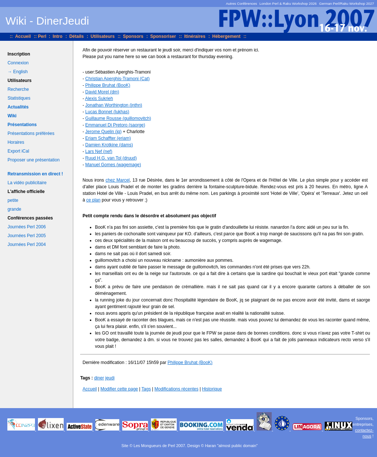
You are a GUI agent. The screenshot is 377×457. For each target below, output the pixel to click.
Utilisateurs (102, 36)
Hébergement (226, 36)
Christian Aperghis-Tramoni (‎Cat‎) (117, 78)
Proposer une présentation (33, 160)
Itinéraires (194, 36)
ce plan (93, 200)
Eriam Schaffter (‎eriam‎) (108, 138)
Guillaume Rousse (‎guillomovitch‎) (118, 118)
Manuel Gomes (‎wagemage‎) (113, 164)
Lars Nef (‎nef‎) (98, 151)
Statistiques (18, 98)
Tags (146, 389)
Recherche (18, 89)
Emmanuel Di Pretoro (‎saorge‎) (115, 125)
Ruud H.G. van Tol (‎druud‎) (111, 158)
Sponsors (133, 36)
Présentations (21, 124)
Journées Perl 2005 (26, 235)
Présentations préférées (30, 133)
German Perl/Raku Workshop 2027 (346, 3)
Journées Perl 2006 (26, 226)
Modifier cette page (119, 389)
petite (12, 200)
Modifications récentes (176, 389)
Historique (212, 389)
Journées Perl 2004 (26, 244)
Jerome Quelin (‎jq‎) (103, 131)
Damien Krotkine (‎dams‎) (109, 144)
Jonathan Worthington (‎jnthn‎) (113, 105)
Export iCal (18, 151)
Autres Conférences (241, 3)
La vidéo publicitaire (26, 182)
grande (14, 209)
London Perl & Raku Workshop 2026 (288, 3)
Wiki (12, 115)
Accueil (23, 36)
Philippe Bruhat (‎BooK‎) (107, 85)
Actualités (17, 107)
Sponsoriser (163, 36)
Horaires (15, 142)
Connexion (17, 62)
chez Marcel (118, 180)
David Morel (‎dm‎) (102, 91)
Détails (76, 36)
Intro (58, 36)
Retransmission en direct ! (35, 173)
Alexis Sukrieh (99, 98)
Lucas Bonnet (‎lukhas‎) (107, 111)
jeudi (109, 378)
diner (99, 378)
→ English (17, 71)
